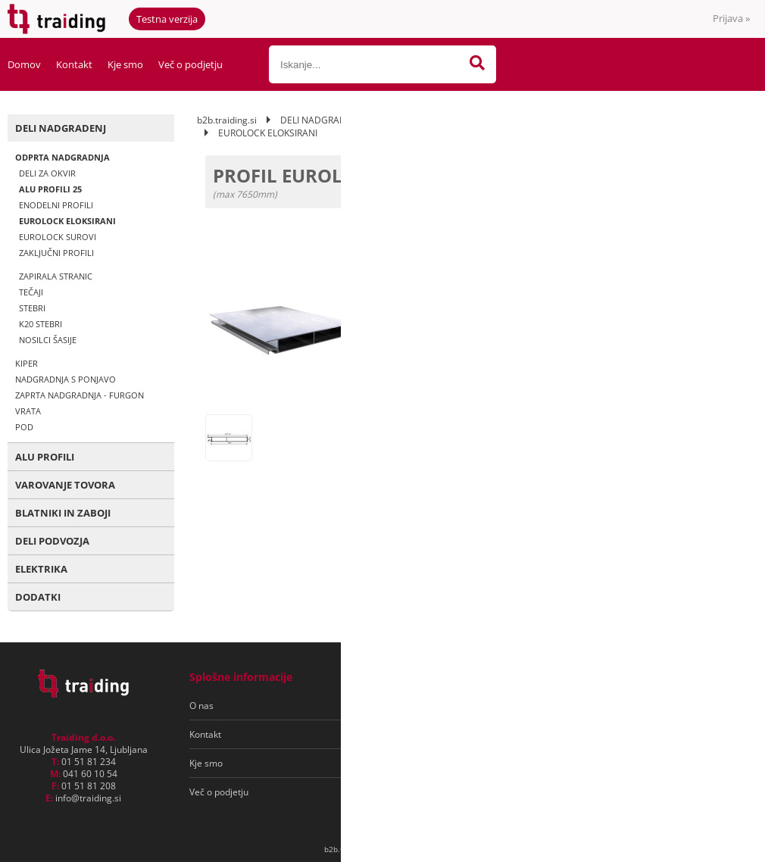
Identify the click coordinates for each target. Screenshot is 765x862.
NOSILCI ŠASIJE (47, 339)
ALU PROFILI (44, 457)
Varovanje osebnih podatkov (430, 734)
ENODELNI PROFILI (56, 205)
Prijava (731, 18)
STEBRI (32, 308)
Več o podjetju (190, 64)
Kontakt (74, 64)
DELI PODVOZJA (52, 541)
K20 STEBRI (40, 323)
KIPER (26, 363)
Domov (24, 64)
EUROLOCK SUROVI (57, 236)
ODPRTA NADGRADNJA (62, 157)
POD (24, 427)
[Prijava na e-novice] (690, 706)
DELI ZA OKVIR (47, 173)
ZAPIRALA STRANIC (55, 276)
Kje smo (125, 64)
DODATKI (38, 597)
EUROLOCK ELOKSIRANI (67, 220)
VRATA (28, 411)
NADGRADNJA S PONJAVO (65, 379)
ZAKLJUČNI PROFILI (56, 252)
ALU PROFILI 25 (50, 189)
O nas (201, 705)
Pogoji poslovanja (408, 705)
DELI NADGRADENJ (60, 128)
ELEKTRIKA (41, 569)
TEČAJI (31, 292)
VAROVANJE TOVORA (65, 485)
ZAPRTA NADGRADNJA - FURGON (79, 395)
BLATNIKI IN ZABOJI (63, 513)
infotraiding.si (88, 798)
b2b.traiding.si (227, 120)
